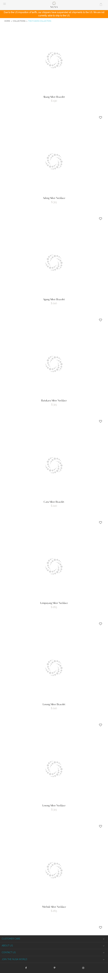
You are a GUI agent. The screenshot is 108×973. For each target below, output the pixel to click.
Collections (19, 21)
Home (7, 21)
